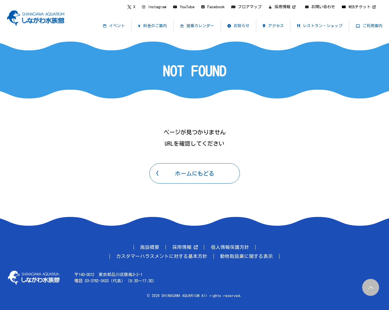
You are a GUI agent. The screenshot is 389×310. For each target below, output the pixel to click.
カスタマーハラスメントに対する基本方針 (161, 256)
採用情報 (185, 247)
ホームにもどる (194, 173)
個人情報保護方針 (230, 247)
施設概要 (149, 247)
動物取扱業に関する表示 (246, 256)
